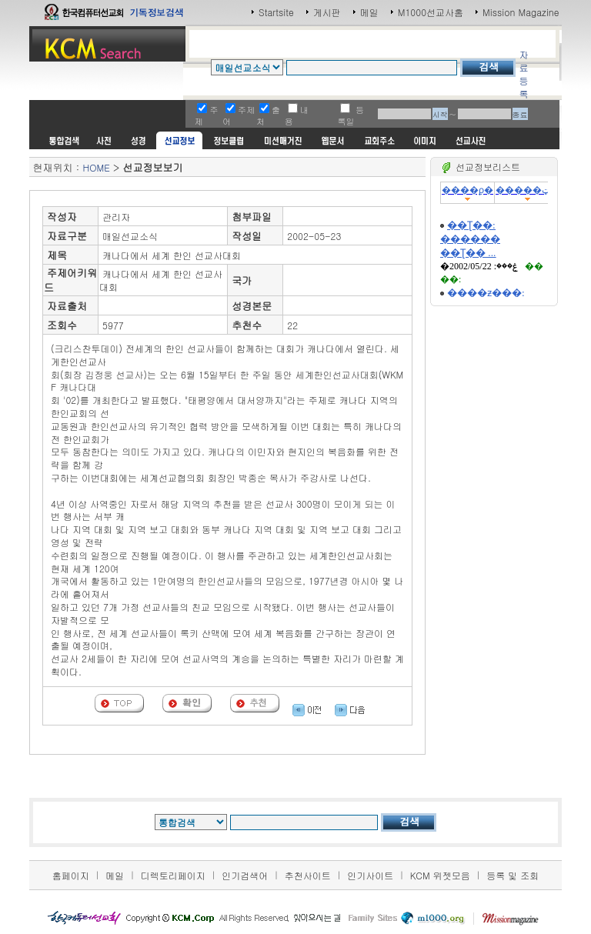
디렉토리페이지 (173, 875)
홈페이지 (70, 875)
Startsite (276, 11)
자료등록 (523, 74)
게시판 (327, 11)
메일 (369, 11)
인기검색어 (245, 875)
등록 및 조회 (512, 875)
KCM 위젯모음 (440, 875)
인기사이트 (370, 875)
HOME (95, 167)
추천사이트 (308, 875)
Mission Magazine (520, 11)
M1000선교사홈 (430, 11)
